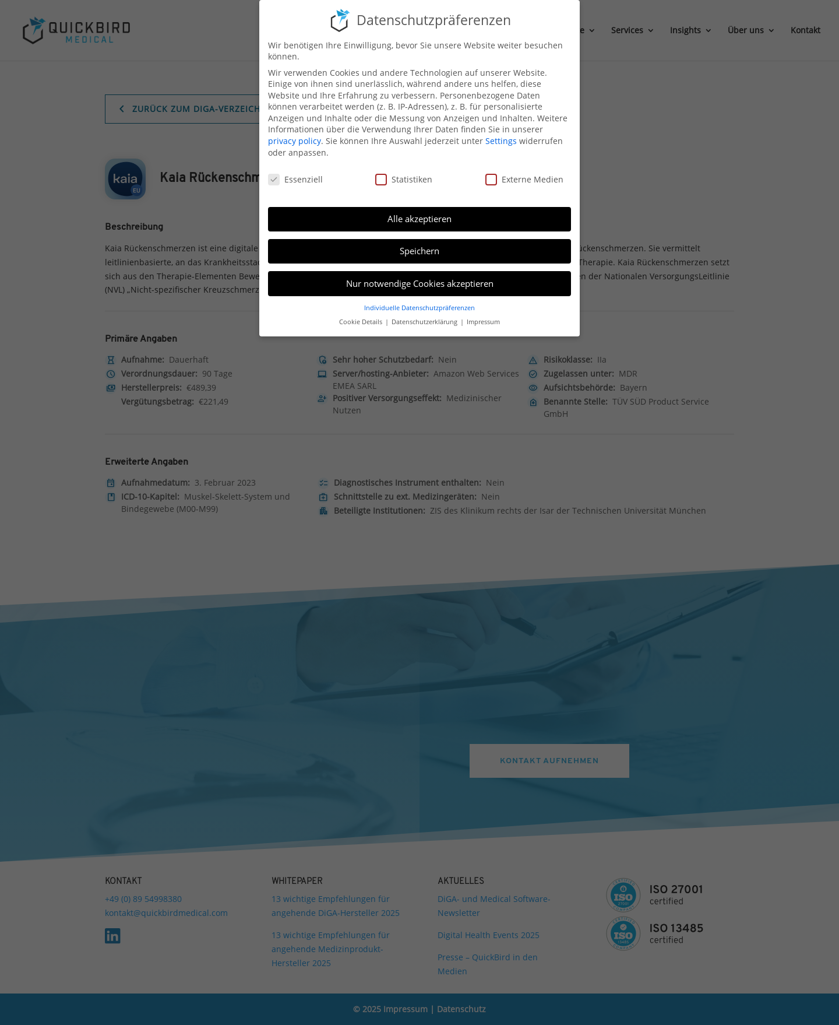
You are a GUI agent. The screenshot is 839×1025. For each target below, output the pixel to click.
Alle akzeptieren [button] (419, 218)
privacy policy (294, 140)
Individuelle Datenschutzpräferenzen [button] (419, 308)
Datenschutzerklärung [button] (425, 322)
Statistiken (403, 179)
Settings (501, 140)
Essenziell (295, 179)
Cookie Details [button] (361, 322)
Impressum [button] (483, 322)
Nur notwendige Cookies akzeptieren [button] (419, 283)
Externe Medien (524, 179)
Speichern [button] (419, 251)
